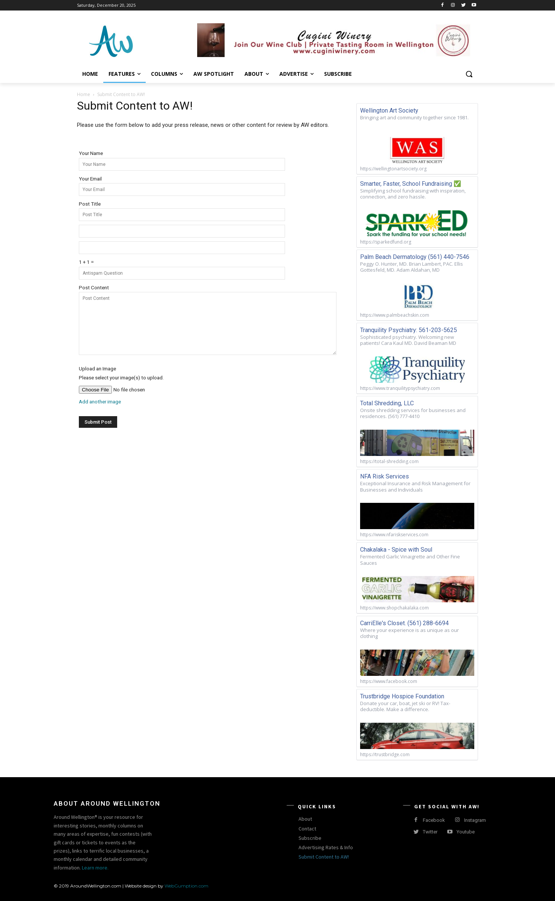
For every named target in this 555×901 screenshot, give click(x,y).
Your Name (91, 153)
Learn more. (95, 867)
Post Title (90, 204)
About (305, 818)
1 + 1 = (86, 262)
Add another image (100, 402)
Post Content (94, 287)
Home (83, 94)
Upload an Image (97, 369)
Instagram (475, 820)
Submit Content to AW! (324, 856)
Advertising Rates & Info (326, 847)
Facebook (434, 820)
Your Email (90, 179)
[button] (469, 74)
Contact (307, 828)
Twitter (430, 832)
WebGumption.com (186, 886)
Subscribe (310, 838)
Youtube (466, 832)
